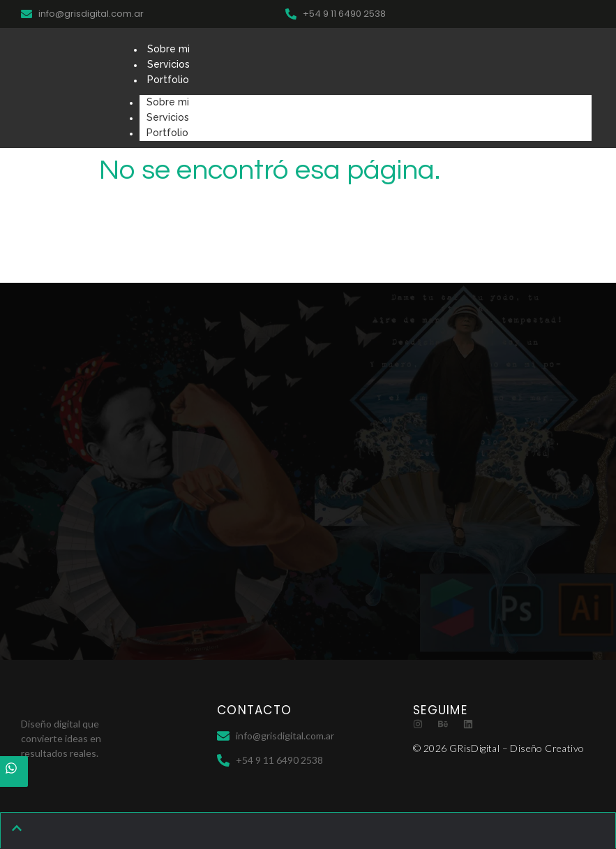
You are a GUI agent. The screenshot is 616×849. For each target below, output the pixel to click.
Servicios (168, 64)
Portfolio (168, 79)
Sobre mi (168, 48)
